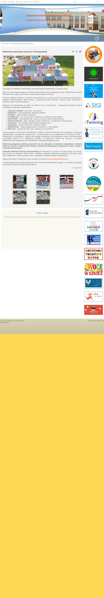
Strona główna (5, 43)
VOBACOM (100, 321)
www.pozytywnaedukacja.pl (57, 159)
